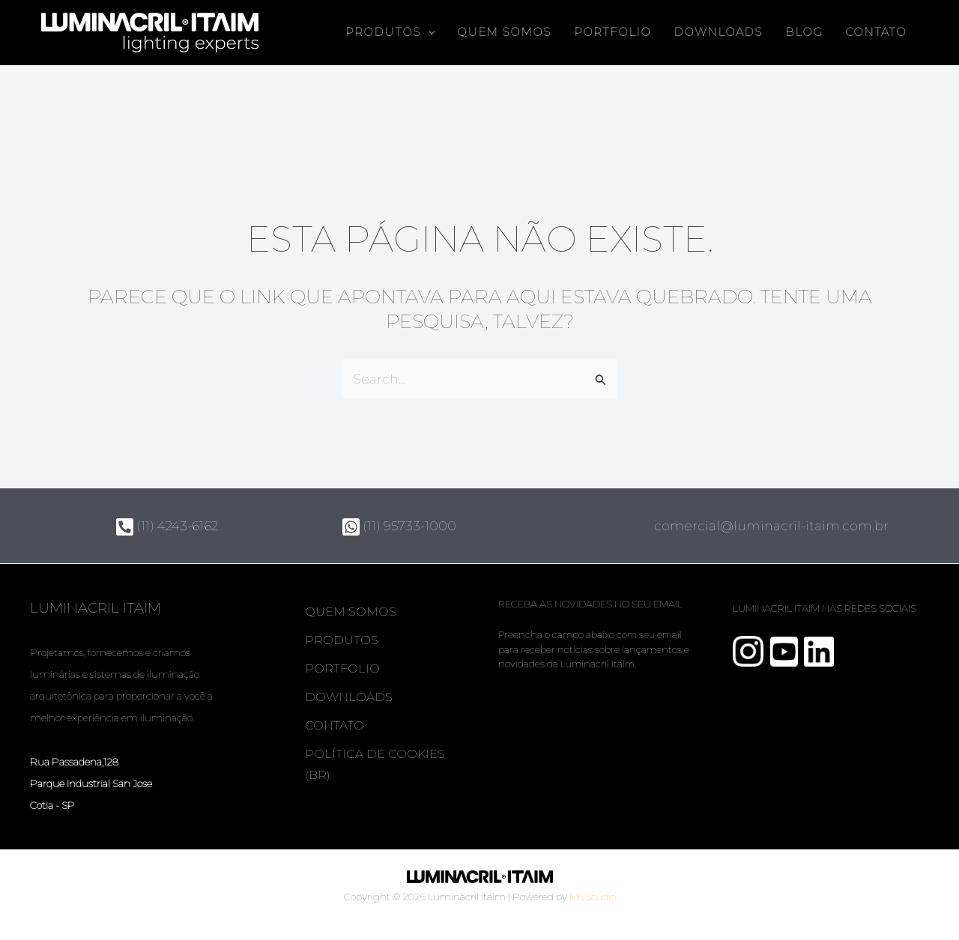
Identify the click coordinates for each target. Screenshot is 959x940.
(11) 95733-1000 (399, 525)
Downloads (718, 32)
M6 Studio (592, 897)
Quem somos (504, 32)
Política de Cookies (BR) (376, 765)
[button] (428, 32)
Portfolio (612, 32)
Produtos (342, 640)
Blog (804, 32)
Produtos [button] (390, 32)
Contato (876, 32)
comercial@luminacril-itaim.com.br (771, 525)
